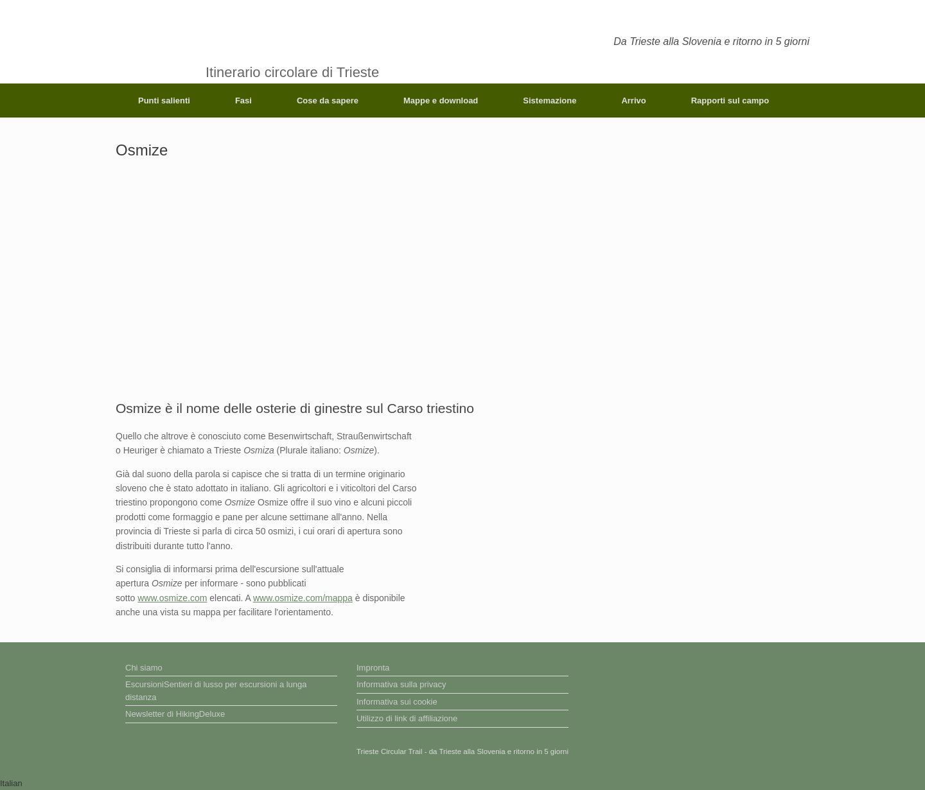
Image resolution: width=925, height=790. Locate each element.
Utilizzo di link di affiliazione (407, 718)
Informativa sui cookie (397, 702)
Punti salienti (164, 100)
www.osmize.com (172, 598)
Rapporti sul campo (730, 100)
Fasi (243, 100)
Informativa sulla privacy (401, 684)
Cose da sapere (327, 100)
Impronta (373, 667)
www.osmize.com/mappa (303, 598)
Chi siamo (144, 667)
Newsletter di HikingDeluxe (175, 714)
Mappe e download (440, 100)
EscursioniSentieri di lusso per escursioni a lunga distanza (216, 691)
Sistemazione (549, 100)
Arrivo (633, 100)
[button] (462, 783)
